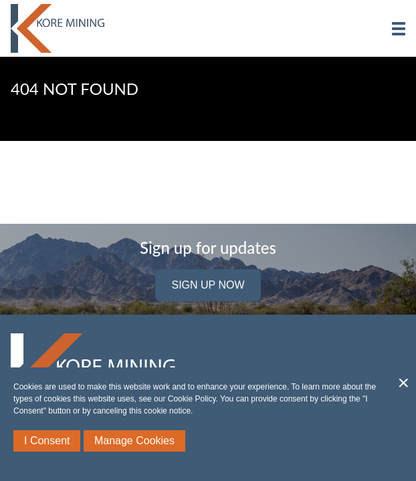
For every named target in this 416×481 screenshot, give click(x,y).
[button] (398, 28)
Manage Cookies (134, 440)
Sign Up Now (207, 285)
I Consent (47, 440)
